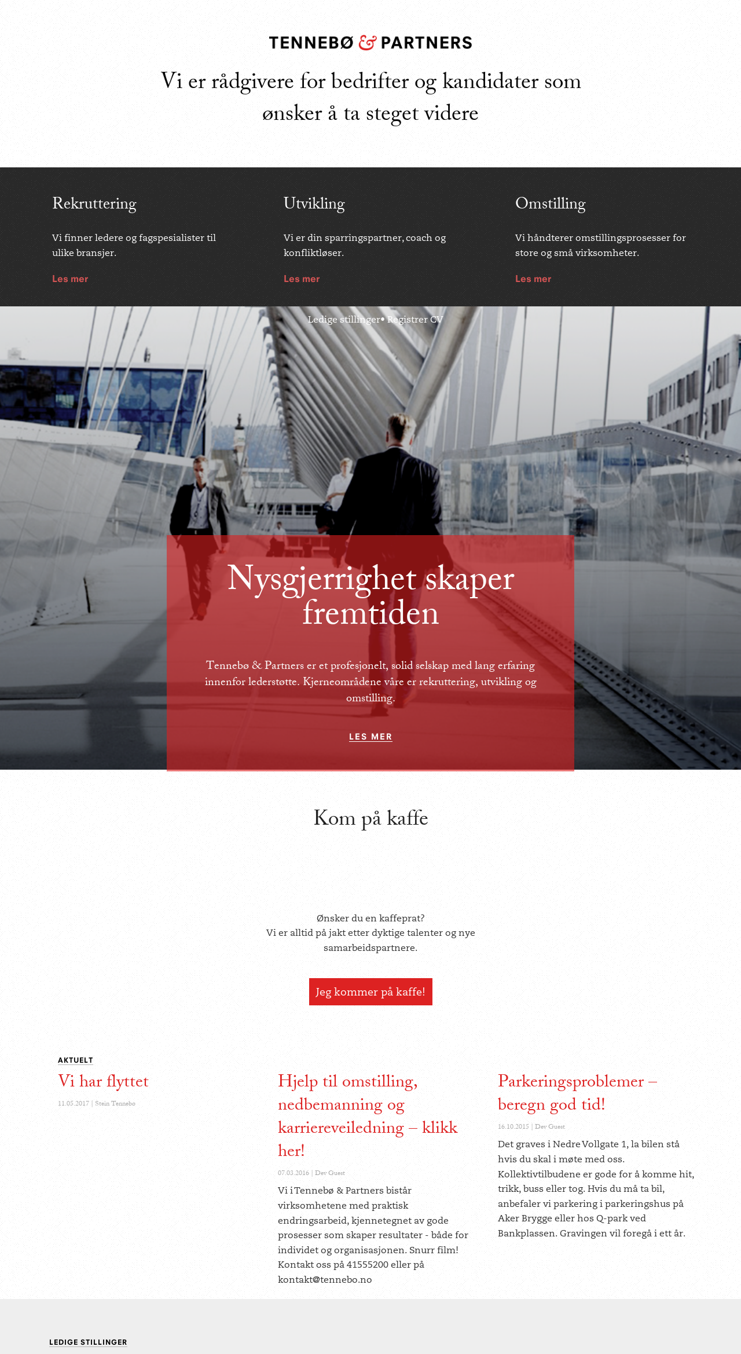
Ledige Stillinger (88, 1342)
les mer (370, 736)
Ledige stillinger (344, 319)
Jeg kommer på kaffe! (370, 991)
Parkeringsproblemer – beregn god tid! (577, 1095)
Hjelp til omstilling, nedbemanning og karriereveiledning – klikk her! (367, 1118)
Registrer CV (415, 319)
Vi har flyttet (103, 1083)
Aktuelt (75, 1060)
